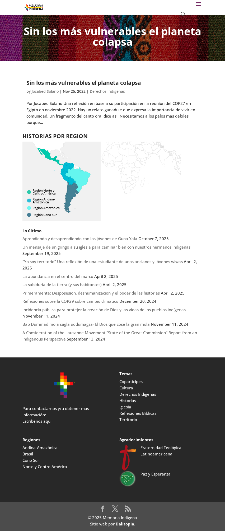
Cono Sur (30, 460)
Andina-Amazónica (40, 447)
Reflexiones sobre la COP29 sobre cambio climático (70, 301)
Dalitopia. (125, 524)
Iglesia (125, 406)
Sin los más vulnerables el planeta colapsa (83, 82)
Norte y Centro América (44, 466)
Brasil (27, 454)
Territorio (128, 419)
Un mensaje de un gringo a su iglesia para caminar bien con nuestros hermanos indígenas (106, 247)
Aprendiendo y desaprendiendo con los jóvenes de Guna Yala (79, 238)
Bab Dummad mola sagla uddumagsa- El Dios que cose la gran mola (86, 324)
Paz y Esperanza (155, 474)
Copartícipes (131, 381)
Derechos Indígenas (107, 91)
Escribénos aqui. (37, 421)
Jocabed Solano (45, 91)
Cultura (126, 387)
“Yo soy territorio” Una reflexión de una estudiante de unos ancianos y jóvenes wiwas (102, 261)
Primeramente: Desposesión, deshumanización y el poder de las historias (91, 293)
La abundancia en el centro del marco (57, 276)
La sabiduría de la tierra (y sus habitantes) (62, 284)
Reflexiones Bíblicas (137, 413)
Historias (127, 400)
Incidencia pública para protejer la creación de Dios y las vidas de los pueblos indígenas (104, 309)
